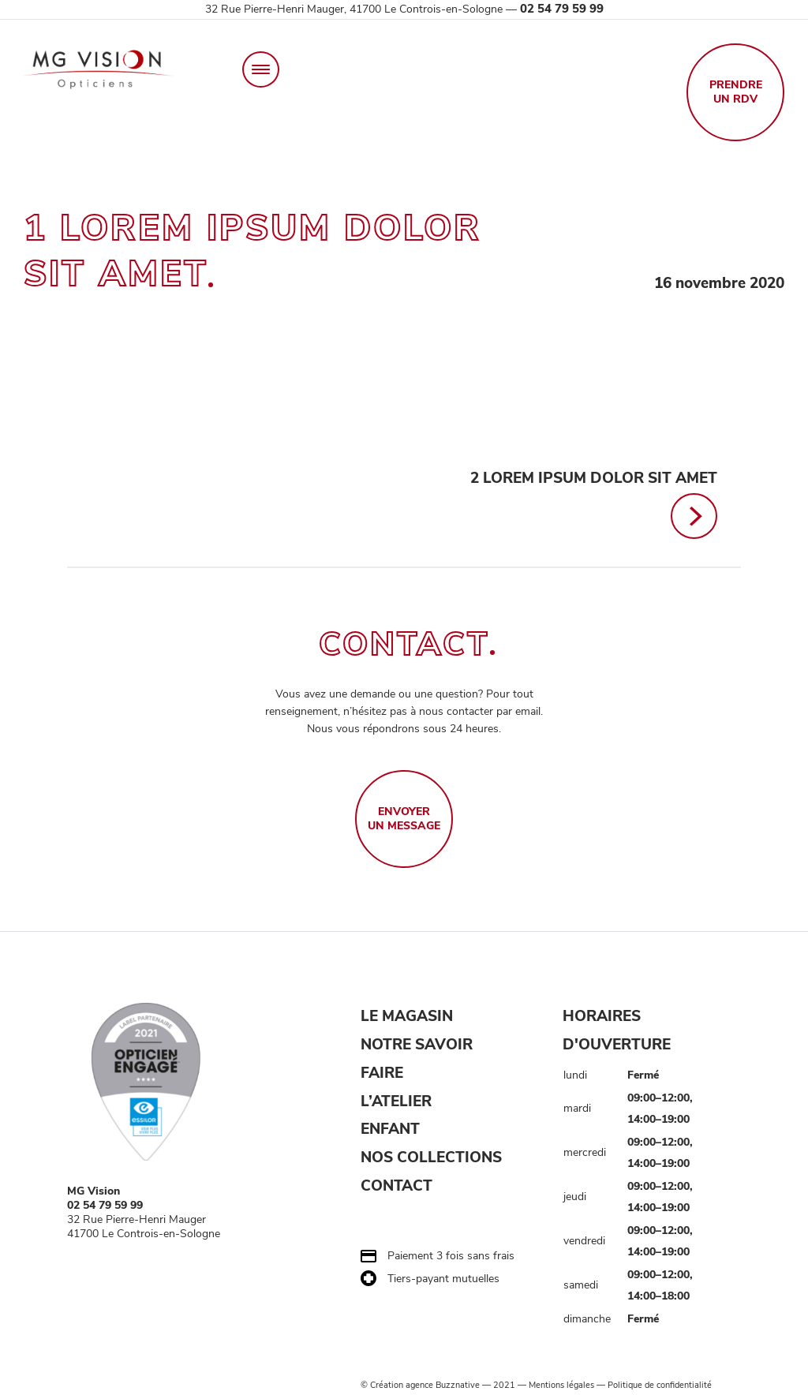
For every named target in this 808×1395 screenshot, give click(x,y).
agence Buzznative (443, 1385)
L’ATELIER (396, 1101)
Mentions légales (561, 1385)
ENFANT (390, 1130)
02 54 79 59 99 (562, 9)
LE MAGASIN (407, 1016)
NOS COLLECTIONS (431, 1158)
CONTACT (396, 1186)
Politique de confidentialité (660, 1385)
